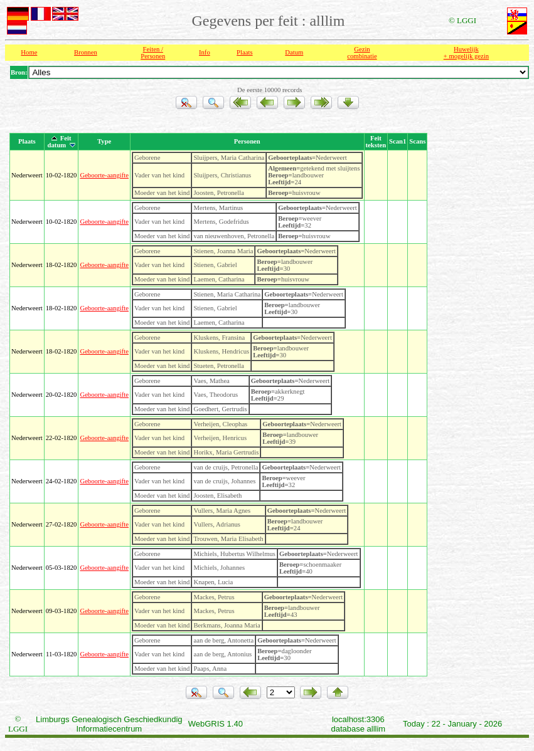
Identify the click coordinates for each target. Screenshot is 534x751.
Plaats (244, 52)
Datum (294, 52)
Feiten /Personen (153, 53)
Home (29, 52)
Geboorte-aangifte (104, 175)
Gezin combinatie (361, 53)
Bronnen (85, 52)
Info (204, 52)
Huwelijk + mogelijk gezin (466, 53)
